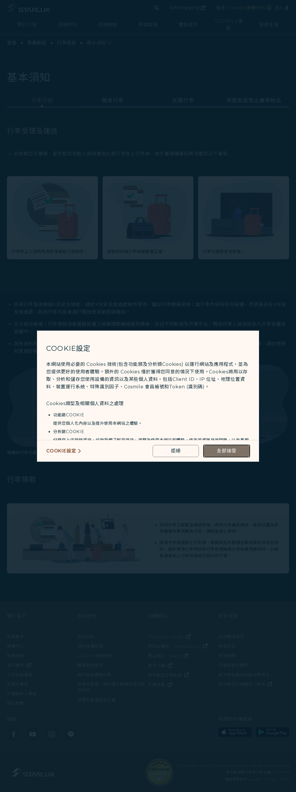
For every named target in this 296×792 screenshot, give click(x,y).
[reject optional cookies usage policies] (176, 451)
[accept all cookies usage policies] (227, 451)
